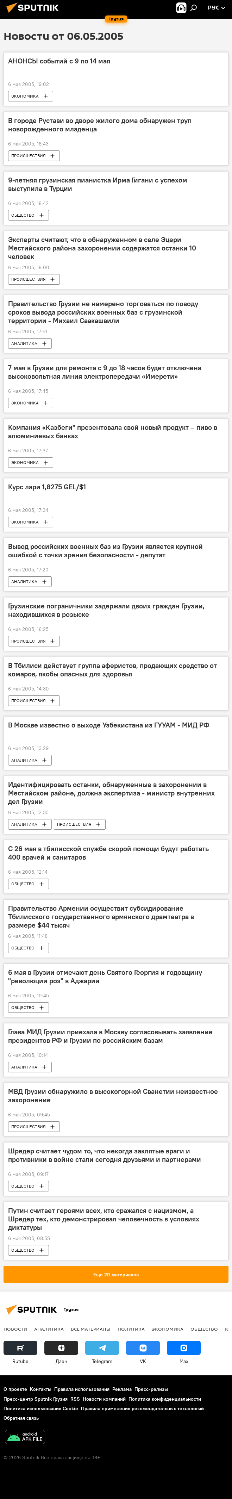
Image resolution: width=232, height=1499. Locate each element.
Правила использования (81, 1389)
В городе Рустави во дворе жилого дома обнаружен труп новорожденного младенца (100, 124)
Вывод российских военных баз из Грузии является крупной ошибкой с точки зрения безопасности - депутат (105, 550)
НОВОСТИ (15, 1329)
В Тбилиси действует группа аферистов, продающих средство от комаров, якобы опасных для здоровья (112, 669)
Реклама (122, 1389)
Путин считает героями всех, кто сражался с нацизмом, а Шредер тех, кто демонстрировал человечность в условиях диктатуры (103, 1219)
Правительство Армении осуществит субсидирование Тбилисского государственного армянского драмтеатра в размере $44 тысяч (101, 916)
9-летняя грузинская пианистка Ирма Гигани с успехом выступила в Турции (97, 184)
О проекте (15, 1389)
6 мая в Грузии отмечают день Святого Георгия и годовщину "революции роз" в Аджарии (105, 976)
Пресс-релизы (151, 1389)
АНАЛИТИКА (24, 343)
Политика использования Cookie (41, 1408)
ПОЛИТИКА (131, 1329)
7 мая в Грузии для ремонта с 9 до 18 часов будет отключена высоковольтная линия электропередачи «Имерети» (104, 372)
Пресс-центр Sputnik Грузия (36, 1399)
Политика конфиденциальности (164, 1399)
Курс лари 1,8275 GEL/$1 (47, 487)
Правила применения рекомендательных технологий (142, 1408)
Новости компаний (104, 1399)
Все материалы (91, 1329)
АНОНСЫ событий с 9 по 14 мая (59, 61)
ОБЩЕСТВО (23, 215)
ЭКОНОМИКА (25, 96)
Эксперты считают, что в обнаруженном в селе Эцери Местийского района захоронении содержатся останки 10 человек (102, 248)
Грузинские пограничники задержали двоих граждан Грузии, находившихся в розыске (106, 610)
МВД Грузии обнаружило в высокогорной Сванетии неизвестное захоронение (113, 1095)
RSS (75, 1399)
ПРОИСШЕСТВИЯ (28, 155)
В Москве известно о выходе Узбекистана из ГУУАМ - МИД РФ (108, 725)
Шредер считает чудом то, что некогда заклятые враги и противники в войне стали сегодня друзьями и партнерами (104, 1155)
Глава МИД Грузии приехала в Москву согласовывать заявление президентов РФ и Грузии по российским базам (110, 1036)
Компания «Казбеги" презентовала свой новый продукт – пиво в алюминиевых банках (112, 431)
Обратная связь (21, 1418)
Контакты (40, 1389)
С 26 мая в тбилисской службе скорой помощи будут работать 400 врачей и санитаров (108, 852)
